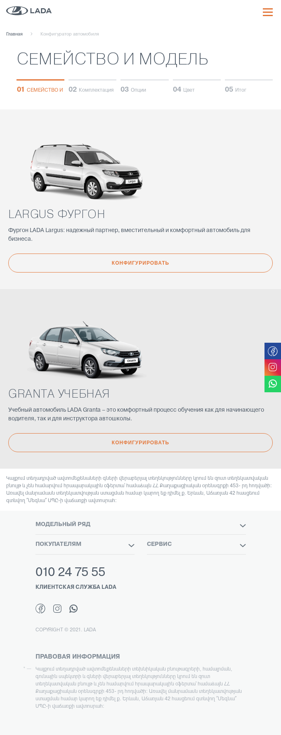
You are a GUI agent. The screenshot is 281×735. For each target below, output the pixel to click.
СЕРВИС (196, 545)
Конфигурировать (140, 263)
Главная (14, 34)
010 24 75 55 (70, 573)
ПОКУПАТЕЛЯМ (85, 545)
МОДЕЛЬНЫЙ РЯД (140, 525)
